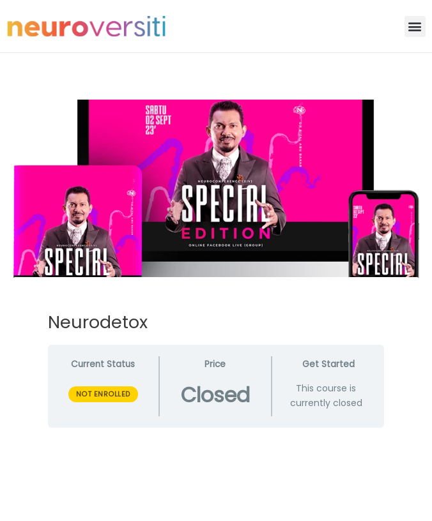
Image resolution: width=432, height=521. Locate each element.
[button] (415, 26)
